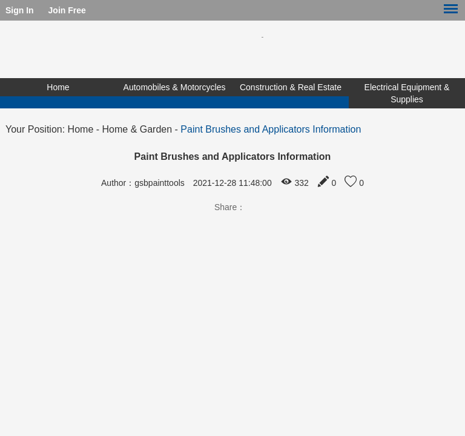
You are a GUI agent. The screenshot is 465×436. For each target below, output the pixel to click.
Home (58, 87)
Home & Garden (137, 129)
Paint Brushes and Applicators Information (270, 129)
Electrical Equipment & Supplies (407, 93)
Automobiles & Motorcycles (175, 87)
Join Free (67, 10)
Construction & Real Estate (290, 87)
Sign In (19, 10)
